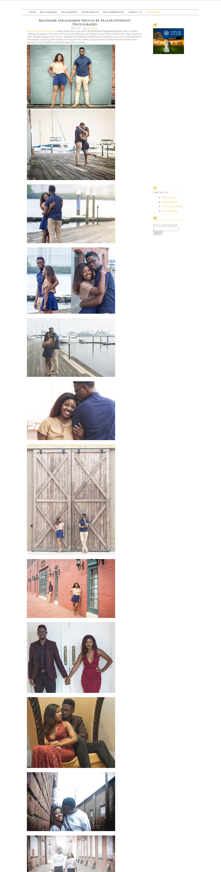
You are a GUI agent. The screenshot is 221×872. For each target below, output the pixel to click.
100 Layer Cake (169, 228)
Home (32, 12)
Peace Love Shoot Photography (41, 31)
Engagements (69, 12)
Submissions (153, 12)
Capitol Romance (169, 232)
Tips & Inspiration (113, 12)
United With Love (170, 241)
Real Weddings (48, 12)
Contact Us (135, 12)
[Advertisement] (168, 137)
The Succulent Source (172, 237)
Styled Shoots (90, 12)
